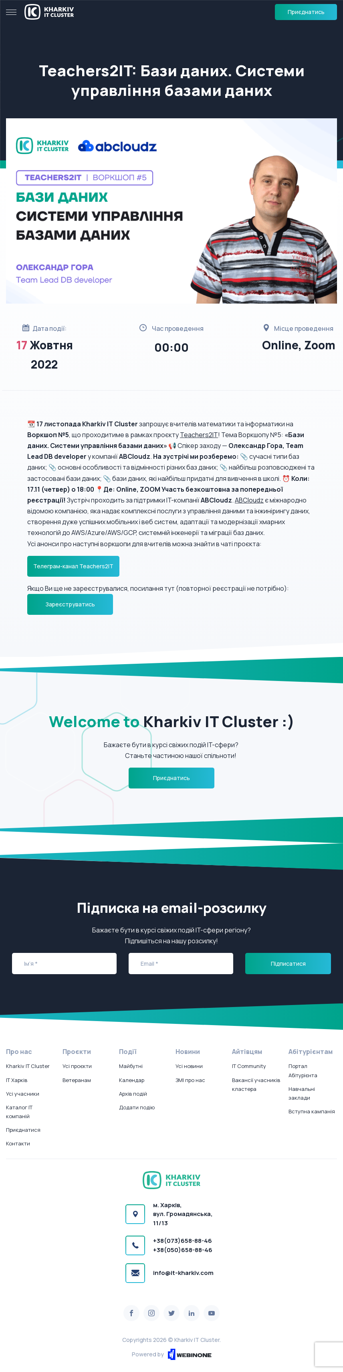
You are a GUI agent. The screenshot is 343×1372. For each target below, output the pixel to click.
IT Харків (16, 1080)
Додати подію (137, 1107)
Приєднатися (23, 1129)
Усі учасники (22, 1093)
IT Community (249, 1066)
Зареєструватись (70, 604)
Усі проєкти (77, 1066)
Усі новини (189, 1066)
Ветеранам (77, 1080)
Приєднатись (306, 12)
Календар (131, 1080)
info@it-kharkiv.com (183, 1273)
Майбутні (131, 1066)
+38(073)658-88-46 (182, 1240)
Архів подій (133, 1093)
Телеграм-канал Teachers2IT (73, 566)
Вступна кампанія (312, 1111)
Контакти (18, 1143)
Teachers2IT (199, 434)
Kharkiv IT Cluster (28, 1066)
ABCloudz (249, 500)
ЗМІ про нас (190, 1080)
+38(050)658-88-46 (182, 1250)
